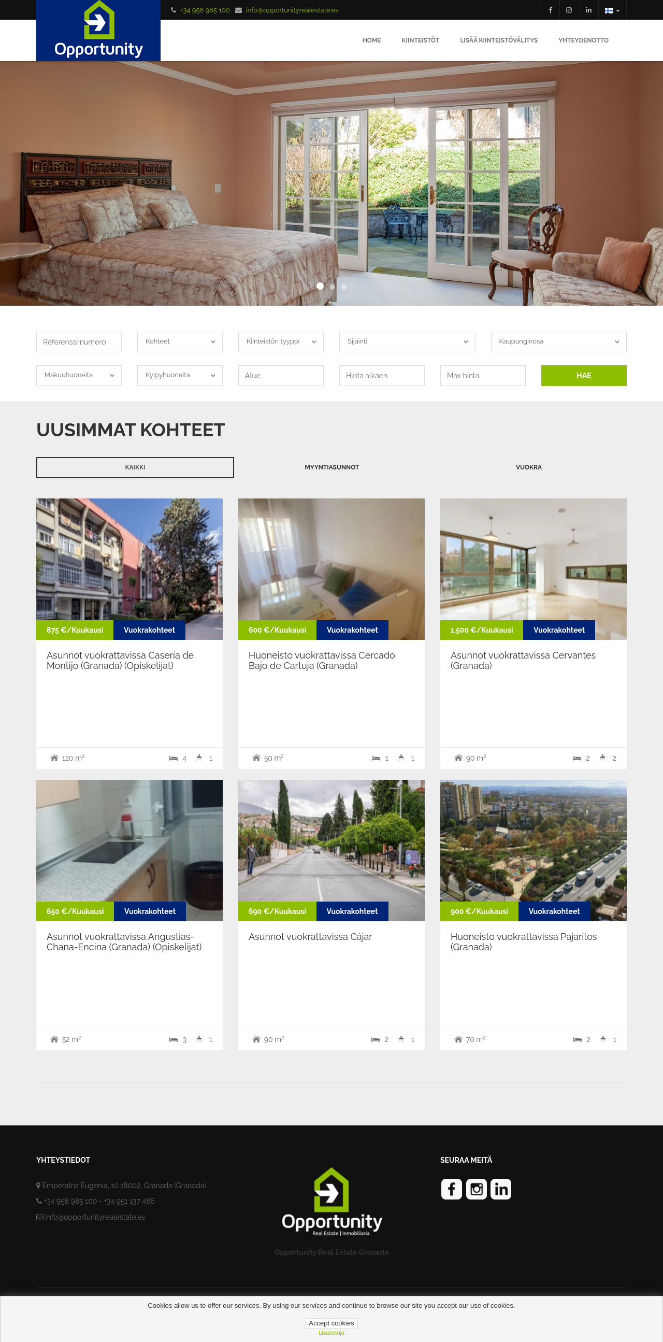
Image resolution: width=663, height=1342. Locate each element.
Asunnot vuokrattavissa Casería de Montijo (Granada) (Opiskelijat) (120, 660)
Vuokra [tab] (529, 467)
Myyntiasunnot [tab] (332, 467)
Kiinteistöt (420, 40)
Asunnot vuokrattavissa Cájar (310, 936)
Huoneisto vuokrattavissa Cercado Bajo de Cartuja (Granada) (322, 660)
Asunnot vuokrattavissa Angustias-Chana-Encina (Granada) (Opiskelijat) (124, 941)
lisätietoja (331, 1333)
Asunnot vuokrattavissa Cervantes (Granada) (523, 660)
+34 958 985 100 (204, 10)
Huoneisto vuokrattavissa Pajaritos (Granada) (524, 941)
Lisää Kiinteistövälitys (499, 40)
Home (372, 40)
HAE (583, 376)
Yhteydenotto (583, 40)
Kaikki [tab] (135, 467)
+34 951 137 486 (129, 1201)
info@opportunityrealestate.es (292, 10)
